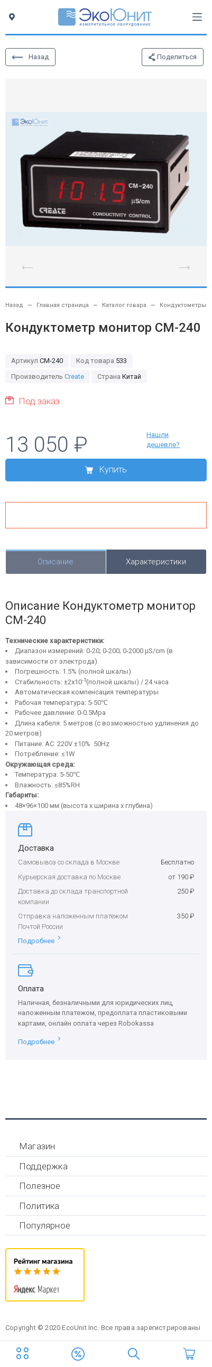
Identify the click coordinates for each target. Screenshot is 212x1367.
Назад (30, 57)
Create (74, 376)
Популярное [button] (44, 1225)
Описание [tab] (55, 561)
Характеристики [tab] (156, 561)
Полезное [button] (40, 1185)
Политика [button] (39, 1206)
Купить (106, 469)
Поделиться (173, 57)
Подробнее (39, 941)
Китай (119, 376)
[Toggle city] (14, 17)
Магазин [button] (37, 1146)
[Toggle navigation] (197, 16)
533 (101, 361)
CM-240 (37, 361)
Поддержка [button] (43, 1166)
